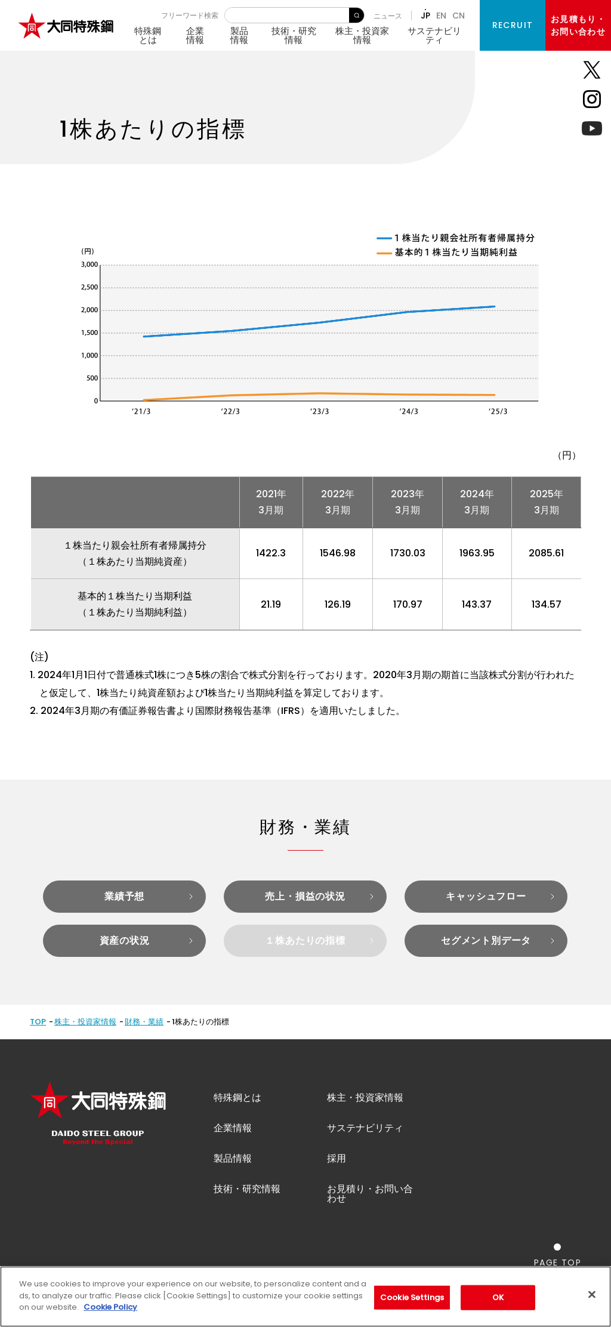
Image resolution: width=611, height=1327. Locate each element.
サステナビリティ (434, 35)
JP (425, 15)
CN (458, 15)
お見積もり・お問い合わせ (578, 25)
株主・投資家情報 (362, 35)
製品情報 (239, 35)
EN (441, 15)
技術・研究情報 (293, 35)
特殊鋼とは (147, 35)
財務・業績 (144, 1021)
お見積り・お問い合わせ (370, 1193)
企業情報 (195, 35)
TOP (38, 1021)
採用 (336, 1158)
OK (498, 1297)
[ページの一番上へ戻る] (557, 1255)
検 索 (356, 15)
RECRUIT (512, 25)
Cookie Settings (412, 1297)
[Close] (592, 1295)
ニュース (388, 16)
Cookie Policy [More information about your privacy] (110, 1307)
